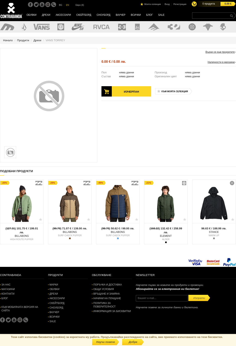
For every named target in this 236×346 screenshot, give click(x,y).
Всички (136, 14)
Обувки (31, 14)
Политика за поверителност (104, 305)
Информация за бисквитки (112, 311)
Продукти (23, 40)
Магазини (8, 289)
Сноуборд (103, 14)
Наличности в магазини (221, 62)
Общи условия (103, 289)
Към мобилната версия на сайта (19, 309)
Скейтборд (83, 14)
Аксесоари (63, 14)
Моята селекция (152, 4)
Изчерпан (131, 91)
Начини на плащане (107, 298)
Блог (149, 14)
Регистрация (179, 4)
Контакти (7, 293)
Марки (53, 284)
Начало (8, 40)
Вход (167, 4)
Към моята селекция (174, 91)
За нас (6, 284)
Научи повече (105, 342)
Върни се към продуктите (220, 52)
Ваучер (120, 14)
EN (67, 5)
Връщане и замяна (106, 293)
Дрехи (46, 14)
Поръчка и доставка (107, 284)
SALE (161, 14)
